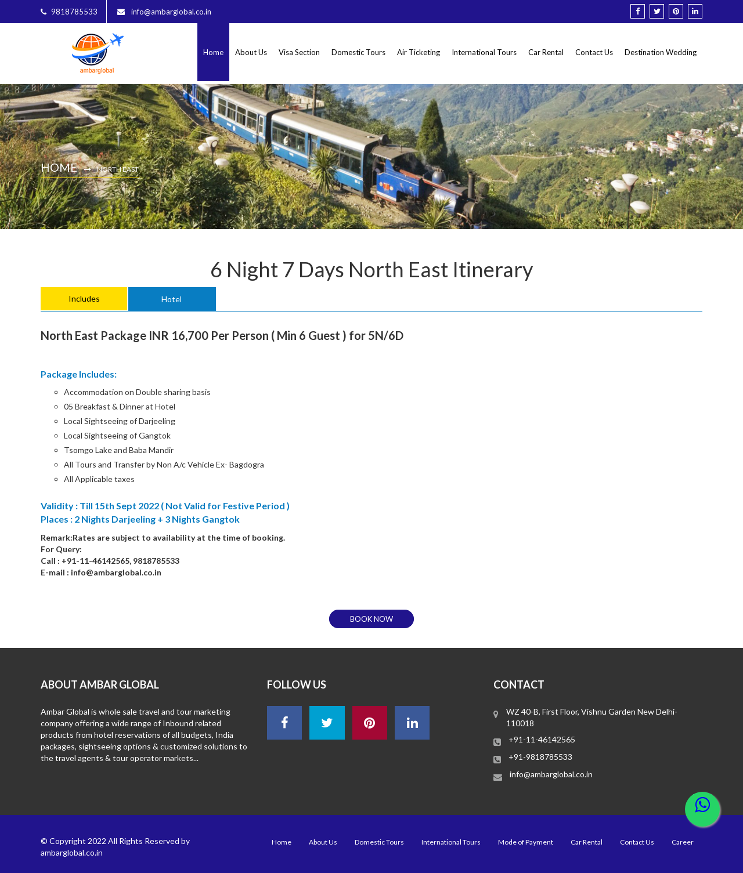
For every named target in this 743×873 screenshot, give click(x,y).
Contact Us (594, 52)
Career (683, 842)
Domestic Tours (358, 52)
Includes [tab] (84, 298)
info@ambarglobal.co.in (551, 774)
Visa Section (299, 52)
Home (213, 52)
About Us (251, 52)
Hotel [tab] (171, 299)
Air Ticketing (418, 52)
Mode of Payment (525, 842)
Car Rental (546, 52)
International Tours (484, 52)
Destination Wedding (661, 52)
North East (118, 169)
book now (371, 619)
